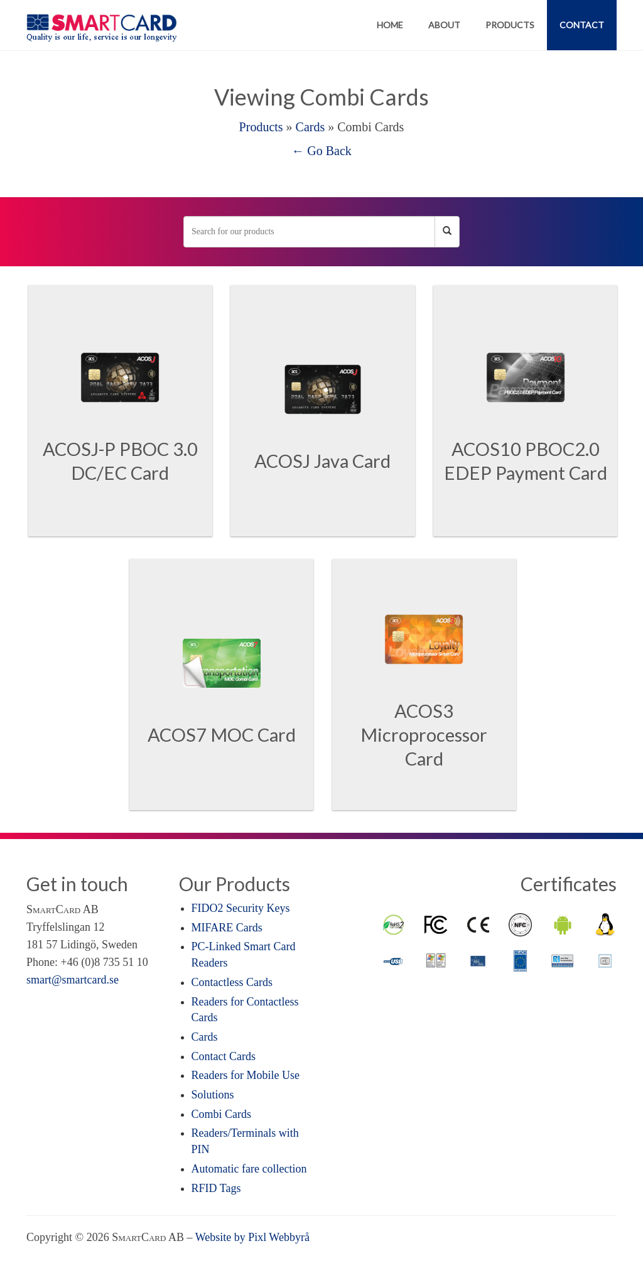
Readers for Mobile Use (246, 1075)
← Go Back (321, 151)
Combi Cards (222, 1114)
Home (390, 24)
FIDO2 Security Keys (241, 908)
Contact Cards (224, 1056)
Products (509, 24)
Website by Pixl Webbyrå (252, 1237)
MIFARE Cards (227, 927)
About (444, 24)
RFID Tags (216, 1188)
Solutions (213, 1094)
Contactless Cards (232, 982)
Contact (581, 24)
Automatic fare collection (249, 1168)
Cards (310, 127)
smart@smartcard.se (72, 979)
